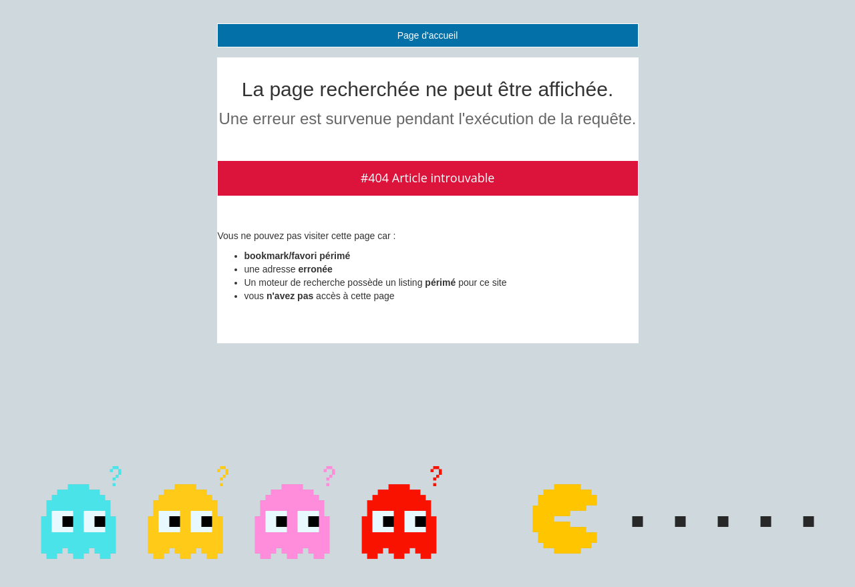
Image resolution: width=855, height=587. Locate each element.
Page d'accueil (427, 35)
